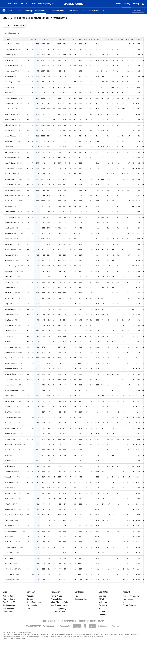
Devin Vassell (9, 174)
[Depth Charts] (93, 10)
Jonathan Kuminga (11, 212)
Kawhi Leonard (10, 49)
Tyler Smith (9, 520)
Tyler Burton (9, 277)
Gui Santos (8, 260)
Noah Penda (9, 466)
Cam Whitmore (10, 352)
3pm (86, 39)
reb (112, 39)
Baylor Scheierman (11, 390)
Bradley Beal (9, 423)
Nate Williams (9, 412)
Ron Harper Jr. (9, 526)
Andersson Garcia (11, 223)
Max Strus (8, 228)
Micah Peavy (9, 488)
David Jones (9, 536)
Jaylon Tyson (9, 190)
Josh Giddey (9, 55)
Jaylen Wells (9, 244)
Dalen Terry (9, 504)
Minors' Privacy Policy (60, 602)
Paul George (9, 93)
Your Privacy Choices (59, 605)
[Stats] (82, 10)
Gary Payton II (9, 320)
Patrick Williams (10, 369)
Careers (30, 599)
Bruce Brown (9, 298)
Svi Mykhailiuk (9, 315)
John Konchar (9, 331)
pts (102, 39)
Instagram (103, 602)
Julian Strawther (10, 428)
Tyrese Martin (9, 396)
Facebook (103, 605)
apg (128, 39)
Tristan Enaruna (10, 542)
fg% (64, 39)
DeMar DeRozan (10, 98)
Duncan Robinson (10, 233)
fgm (53, 39)
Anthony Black (10, 131)
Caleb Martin (9, 472)
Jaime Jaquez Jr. (10, 103)
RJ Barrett (8, 87)
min (43, 39)
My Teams (127, 602)
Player (7, 39)
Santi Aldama (9, 114)
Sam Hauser (9, 287)
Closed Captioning (58, 608)
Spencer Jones (10, 439)
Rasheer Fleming (10, 547)
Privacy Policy (56, 599)
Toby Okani (8, 304)
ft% (80, 39)
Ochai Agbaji (9, 482)
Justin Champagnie (11, 266)
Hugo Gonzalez (10, 499)
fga (59, 39)
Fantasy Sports (9, 599)
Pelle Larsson (9, 217)
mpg (48, 39)
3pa (90, 39)
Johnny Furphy (9, 401)
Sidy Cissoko (9, 455)
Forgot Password (130, 605)
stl (132, 39)
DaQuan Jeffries (10, 363)
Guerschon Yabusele (12, 444)
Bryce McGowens (11, 358)
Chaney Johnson (10, 271)
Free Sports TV (9, 602)
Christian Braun (10, 201)
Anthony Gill (9, 407)
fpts (37, 39)
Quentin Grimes (10, 179)
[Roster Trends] (72, 10)
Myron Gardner (10, 509)
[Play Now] (19, 10)
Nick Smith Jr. (9, 493)
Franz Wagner (9, 82)
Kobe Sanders (9, 380)
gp (28, 39)
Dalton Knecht (10, 569)
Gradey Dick (9, 477)
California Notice (58, 612)
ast (122, 39)
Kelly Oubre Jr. (10, 185)
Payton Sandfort (10, 434)
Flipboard (103, 615)
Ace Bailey (8, 206)
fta (74, 39)
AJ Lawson (8, 553)
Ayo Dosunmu (9, 152)
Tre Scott (8, 255)
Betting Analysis (9, 605)
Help (77, 596)
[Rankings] (29, 10)
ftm (69, 39)
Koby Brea (8, 574)
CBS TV (30, 608)
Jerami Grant (9, 147)
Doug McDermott (11, 515)
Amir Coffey (9, 580)
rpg (118, 39)
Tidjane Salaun (10, 417)
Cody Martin (9, 558)
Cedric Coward (10, 168)
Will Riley (8, 282)
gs (32, 39)
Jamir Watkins (9, 325)
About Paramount (34, 602)
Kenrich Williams (10, 374)
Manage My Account (131, 596)
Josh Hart (8, 109)
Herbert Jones (10, 250)
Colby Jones (9, 461)
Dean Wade (8, 342)
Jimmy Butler (9, 76)
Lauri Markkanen (10, 66)
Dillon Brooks (9, 120)
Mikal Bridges (9, 125)
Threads (102, 612)
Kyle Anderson (10, 293)
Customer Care (81, 599)
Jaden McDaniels (10, 163)
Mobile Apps (8, 612)
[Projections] (40, 10)
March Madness (9, 608)
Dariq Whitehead (10, 195)
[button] (103, 10)
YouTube (102, 596)
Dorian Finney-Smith (11, 531)
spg (138, 39)
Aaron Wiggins (10, 309)
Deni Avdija (8, 44)
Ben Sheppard (9, 347)
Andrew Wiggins (10, 136)
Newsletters (128, 599)
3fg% (96, 39)
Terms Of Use (56, 596)
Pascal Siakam (10, 71)
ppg (108, 39)
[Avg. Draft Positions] (55, 10)
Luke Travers (9, 564)
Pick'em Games (9, 596)
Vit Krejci (8, 336)
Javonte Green (10, 385)
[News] (10, 10)
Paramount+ (32, 605)
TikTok (101, 599)
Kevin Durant (9, 60)
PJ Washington (10, 158)
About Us (30, 596)
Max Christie (9, 239)
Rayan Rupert (9, 450)
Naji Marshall (9, 141)
